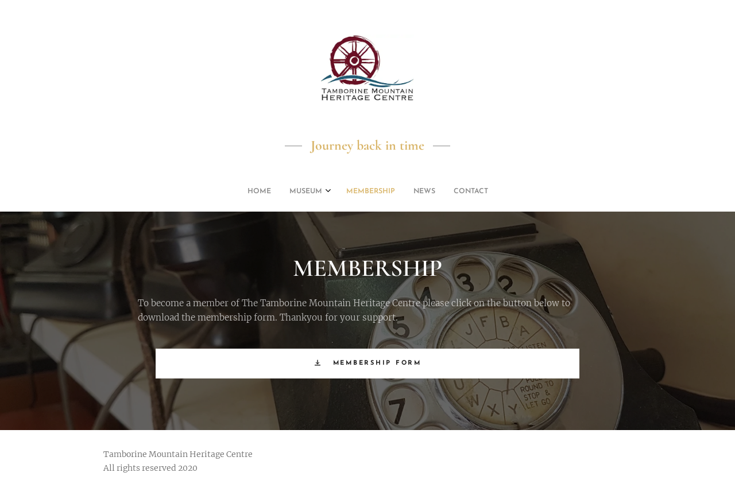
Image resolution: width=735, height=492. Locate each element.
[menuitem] (332, 191)
